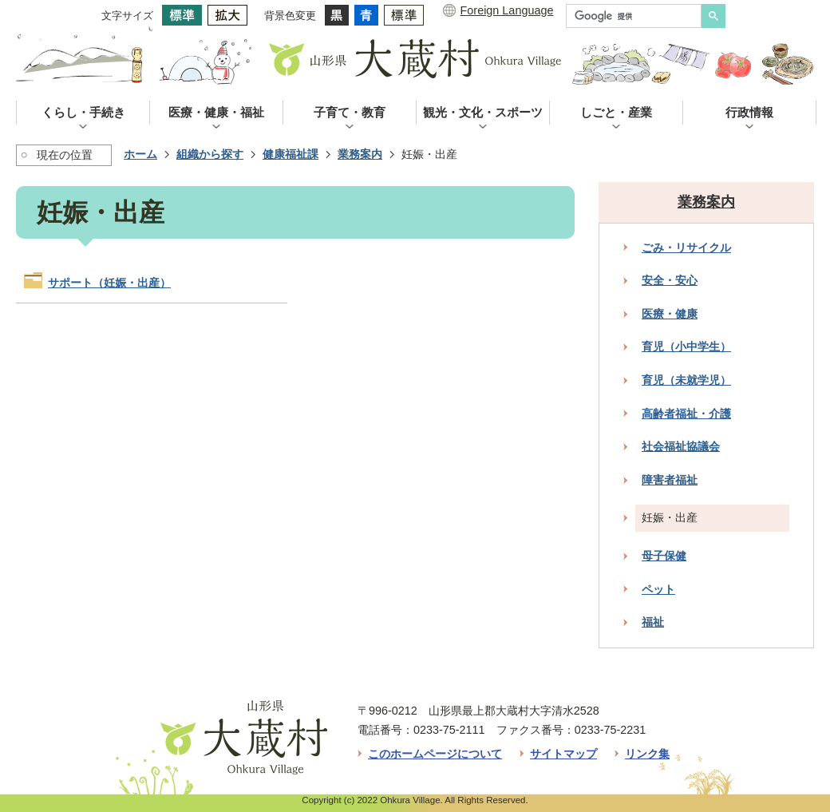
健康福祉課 (290, 154)
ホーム (140, 154)
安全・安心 (670, 280)
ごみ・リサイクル (686, 247)
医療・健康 (670, 313)
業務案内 (360, 154)
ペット (658, 589)
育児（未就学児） (686, 380)
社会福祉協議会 (681, 446)
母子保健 (664, 555)
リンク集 (647, 753)
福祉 (653, 622)
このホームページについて (435, 753)
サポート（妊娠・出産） (109, 282)
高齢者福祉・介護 (686, 413)
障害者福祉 (670, 479)
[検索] (638, 16)
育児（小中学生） (686, 346)
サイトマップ (563, 753)
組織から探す (209, 154)
